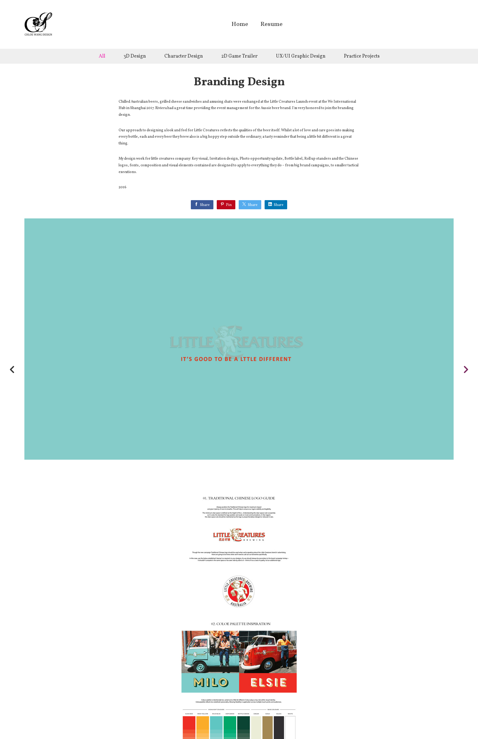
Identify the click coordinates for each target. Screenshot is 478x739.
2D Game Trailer (239, 56)
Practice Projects (362, 56)
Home (239, 25)
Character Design (183, 56)
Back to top (241, 720)
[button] (440, 692)
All (102, 56)
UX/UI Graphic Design (301, 56)
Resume (271, 25)
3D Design (134, 56)
